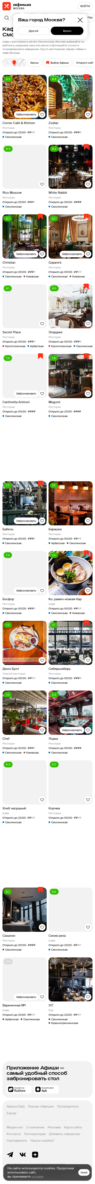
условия (37, 1176)
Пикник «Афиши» (41, 1106)
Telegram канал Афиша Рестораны (10, 1154)
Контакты (14, 1134)
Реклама (54, 1127)
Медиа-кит (15, 1127)
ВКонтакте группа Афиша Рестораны (22, 1154)
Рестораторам (35, 1134)
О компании (35, 1127)
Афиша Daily (16, 1106)
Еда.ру (11, 1113)
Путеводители (67, 1106)
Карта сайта (73, 1127)
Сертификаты (17, 1141)
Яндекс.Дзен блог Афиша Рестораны (35, 1154)
